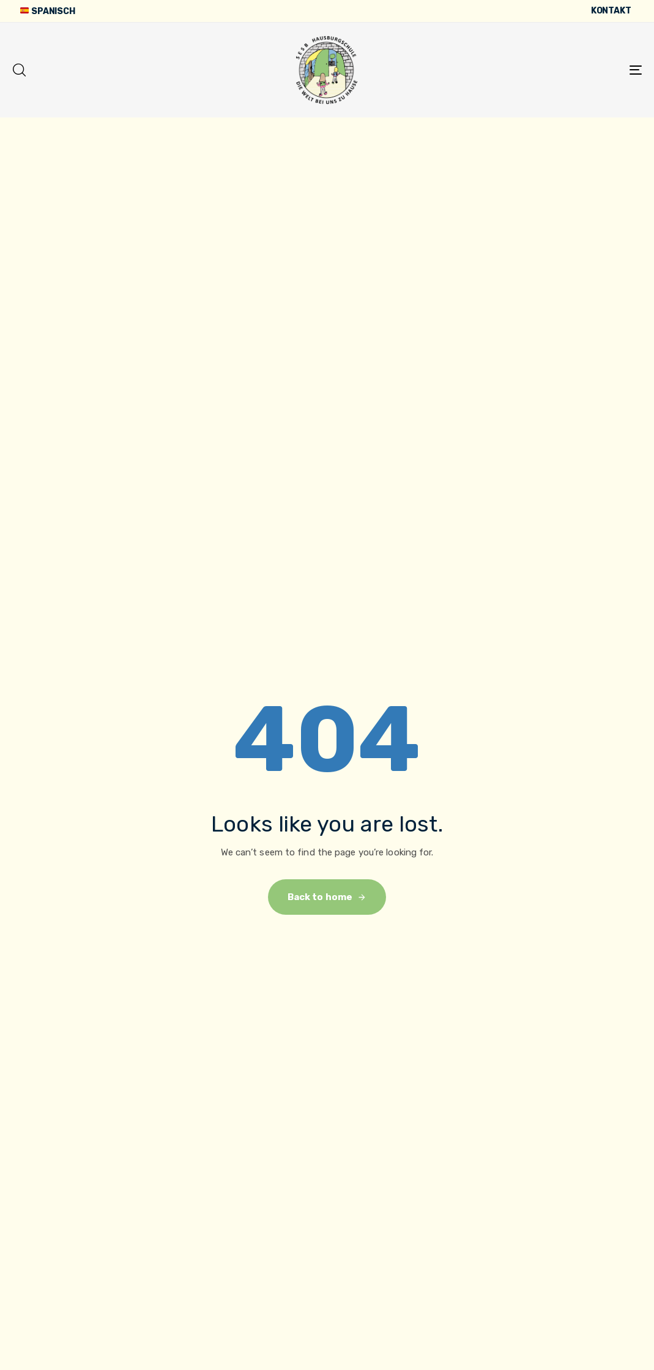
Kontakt (611, 11)
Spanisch (47, 11)
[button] (19, 69)
